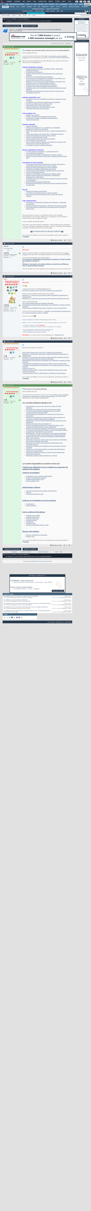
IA (31, 4)
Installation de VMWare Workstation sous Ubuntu (41, 169)
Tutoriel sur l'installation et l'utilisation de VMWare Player (43, 174)
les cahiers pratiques (52, 322)
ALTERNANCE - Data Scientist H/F (21, 580)
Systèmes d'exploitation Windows (36, 478)
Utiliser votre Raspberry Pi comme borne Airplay (40, 139)
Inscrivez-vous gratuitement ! (36, 13)
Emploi (50, 1)
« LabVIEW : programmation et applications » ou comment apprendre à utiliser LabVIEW (46, 312)
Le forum (29, 322)
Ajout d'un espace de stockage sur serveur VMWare (41, 167)
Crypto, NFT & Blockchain (52, 9)
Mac (39, 6)
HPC (35, 6)
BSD (62, 11)
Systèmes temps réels (32, 517)
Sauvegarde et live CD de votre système (38, 105)
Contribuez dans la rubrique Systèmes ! (47, 231)
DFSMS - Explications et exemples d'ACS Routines (41, 116)
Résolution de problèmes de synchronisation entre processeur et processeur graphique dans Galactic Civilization (45, 418)
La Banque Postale (20, 589)
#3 (70, 276)
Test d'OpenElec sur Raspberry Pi (36, 140)
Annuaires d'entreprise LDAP (34, 494)
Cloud (27, 4)
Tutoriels (17, 1)
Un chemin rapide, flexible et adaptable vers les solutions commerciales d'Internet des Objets (43, 412)
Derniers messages (5, 15)
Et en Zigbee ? (58, 326)
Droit (64, 1)
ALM (35, 4)
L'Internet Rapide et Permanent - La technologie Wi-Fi (42, 151)
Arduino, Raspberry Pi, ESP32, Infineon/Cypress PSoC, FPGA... (39, 320)
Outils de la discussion (57, 43)
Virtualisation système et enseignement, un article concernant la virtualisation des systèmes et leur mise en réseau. (45, 165)
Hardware (29, 6)
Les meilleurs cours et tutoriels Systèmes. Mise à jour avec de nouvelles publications (38, 29)
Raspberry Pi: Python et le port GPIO (37, 129)
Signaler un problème (30, 26)
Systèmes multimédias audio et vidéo (37, 525)
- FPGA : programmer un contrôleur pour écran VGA (34, 332)
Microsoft (40, 4)
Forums (9, 1)
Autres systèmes (23, 19)
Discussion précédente (31, 561)
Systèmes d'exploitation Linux (35, 479)
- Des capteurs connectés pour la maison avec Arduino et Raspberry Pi (38, 326)
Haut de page (68, 622)
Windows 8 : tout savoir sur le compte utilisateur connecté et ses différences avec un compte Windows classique (45, 82)
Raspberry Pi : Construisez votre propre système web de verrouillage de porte (45, 298)
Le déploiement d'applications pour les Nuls (39, 432)
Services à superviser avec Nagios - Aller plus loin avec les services (46, 205)
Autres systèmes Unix (32, 481)
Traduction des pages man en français (37, 108)
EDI (57, 4)
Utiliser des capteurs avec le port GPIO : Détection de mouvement (42, 290)
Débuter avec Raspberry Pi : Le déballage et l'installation (43, 128)
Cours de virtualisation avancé (35, 172)
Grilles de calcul (31, 523)
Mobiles (81, 4)
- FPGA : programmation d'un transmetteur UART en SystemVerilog (37, 329)
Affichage (67, 43)
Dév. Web (51, 4)
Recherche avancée (85, 15)
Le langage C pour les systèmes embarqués (39, 145)
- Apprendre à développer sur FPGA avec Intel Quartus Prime (36, 331)
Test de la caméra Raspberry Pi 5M (36, 137)
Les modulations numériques (34, 153)
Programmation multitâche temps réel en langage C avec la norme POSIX (44, 308)
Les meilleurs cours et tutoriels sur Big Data (15, 600)
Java (46, 4)
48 (15, 311)
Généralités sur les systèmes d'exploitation (39, 476)
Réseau (52, 6)
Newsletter (42, 1)
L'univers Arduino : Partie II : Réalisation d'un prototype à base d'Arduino (44, 373)
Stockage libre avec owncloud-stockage (38, 182)
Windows (12, 6)
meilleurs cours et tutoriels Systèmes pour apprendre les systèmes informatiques (45, 395)
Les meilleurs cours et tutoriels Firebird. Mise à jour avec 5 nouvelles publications (26, 607)
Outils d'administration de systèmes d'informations (41, 491)
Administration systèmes (31, 488)
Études (57, 1)
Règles (34, 15)
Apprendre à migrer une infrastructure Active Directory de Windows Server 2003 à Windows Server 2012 (46, 440)
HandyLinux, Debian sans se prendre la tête (39, 104)
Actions (13, 15)
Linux (17, 6)
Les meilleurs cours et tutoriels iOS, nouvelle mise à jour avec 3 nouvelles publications (27, 610)
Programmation (63, 4)
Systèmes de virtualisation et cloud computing (39, 501)
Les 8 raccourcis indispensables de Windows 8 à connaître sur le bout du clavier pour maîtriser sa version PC (45, 79)
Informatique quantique (38, 9)
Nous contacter (51, 622)
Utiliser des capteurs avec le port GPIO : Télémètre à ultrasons (45, 134)
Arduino (23, 6)
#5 (70, 385)
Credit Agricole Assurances (24, 582)
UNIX (57, 11)
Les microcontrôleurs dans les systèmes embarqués (38, 303)
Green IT (58, 6)
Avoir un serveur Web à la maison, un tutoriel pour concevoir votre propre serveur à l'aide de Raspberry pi (46, 142)
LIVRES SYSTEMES (50, 11)
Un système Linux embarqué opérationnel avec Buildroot (43, 102)
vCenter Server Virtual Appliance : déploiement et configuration (45, 170)
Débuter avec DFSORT (32, 115)
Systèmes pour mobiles (33, 515)
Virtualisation (84, 6)
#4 (70, 341)
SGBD (70, 4)
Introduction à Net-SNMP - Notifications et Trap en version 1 (44, 155)
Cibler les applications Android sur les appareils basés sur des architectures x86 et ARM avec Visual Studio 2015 (45, 426)
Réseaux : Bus (30, 536)
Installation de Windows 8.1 (34, 72)
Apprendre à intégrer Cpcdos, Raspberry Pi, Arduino (41, 455)
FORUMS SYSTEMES (27, 11)
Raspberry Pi (45, 6)
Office (75, 4)
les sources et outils (62, 322)
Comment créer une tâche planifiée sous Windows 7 (41, 86)
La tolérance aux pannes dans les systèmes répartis (41, 193)
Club (69, 1)
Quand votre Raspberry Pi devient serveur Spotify (41, 135)
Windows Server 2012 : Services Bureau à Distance (41, 85)
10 (66, 545)
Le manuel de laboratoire (37, 322)
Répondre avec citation (56, 240)
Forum (7, 19)
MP (68, 226)
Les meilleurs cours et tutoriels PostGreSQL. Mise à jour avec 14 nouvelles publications (27, 603)
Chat (34, 1)
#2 (70, 243)
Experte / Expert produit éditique (21, 587)
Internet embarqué (31, 126)
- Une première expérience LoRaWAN (30, 325)
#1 (70, 46)
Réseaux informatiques (30, 532)
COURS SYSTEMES (39, 11)
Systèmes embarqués (73, 6)
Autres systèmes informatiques (33, 512)
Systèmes (87, 4)
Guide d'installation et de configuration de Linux (40, 107)
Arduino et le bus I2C (28, 368)
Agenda (24, 15)
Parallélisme (30, 522)
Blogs (29, 1)
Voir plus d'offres (58, 591)
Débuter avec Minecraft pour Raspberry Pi (38, 424)
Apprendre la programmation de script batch (39, 77)
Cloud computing (31, 505)
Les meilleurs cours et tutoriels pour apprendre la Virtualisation (21, 596)
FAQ (23, 1)
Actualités (14, 552)
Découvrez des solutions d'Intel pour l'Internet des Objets (43, 409)
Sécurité (64, 6)
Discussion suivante (45, 561)
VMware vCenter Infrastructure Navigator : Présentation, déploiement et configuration (43, 176)
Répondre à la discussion (12, 26)
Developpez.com (60, 622)
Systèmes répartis (31, 520)
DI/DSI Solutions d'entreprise (16, 4)
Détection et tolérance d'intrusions (36, 191)
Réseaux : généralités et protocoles (36, 535)
